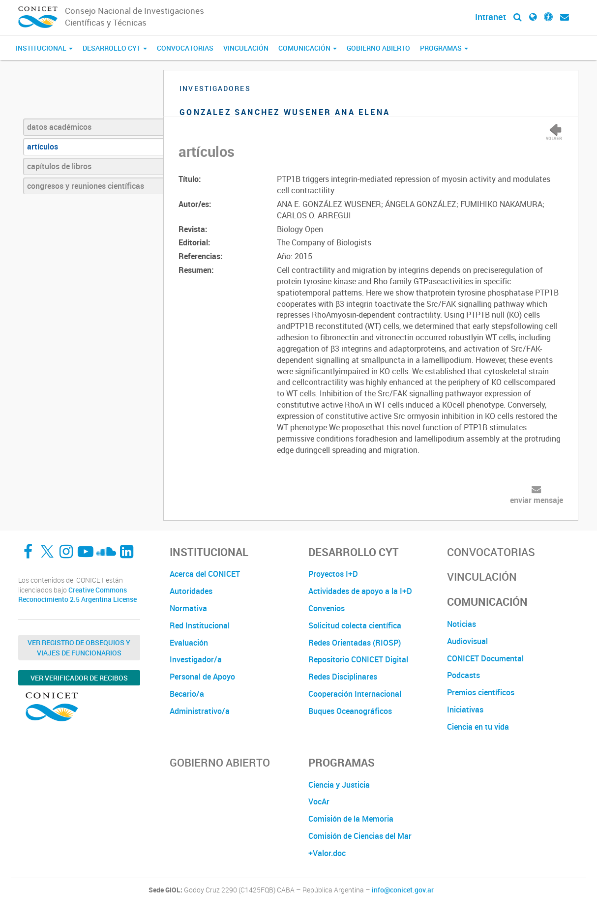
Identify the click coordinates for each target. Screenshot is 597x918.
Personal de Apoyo (202, 676)
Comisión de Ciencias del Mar (360, 835)
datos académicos (59, 126)
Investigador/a (196, 659)
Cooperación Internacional (354, 693)
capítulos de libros (59, 166)
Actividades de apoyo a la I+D (360, 591)
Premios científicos (480, 692)
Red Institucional (200, 625)
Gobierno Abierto (378, 48)
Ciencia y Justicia (339, 784)
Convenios (326, 608)
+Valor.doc (327, 853)
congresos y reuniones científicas (85, 185)
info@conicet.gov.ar (403, 890)
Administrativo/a (200, 711)
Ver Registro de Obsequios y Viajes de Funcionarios (79, 647)
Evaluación (189, 642)
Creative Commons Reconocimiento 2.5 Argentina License (77, 595)
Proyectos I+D (333, 573)
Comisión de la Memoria (350, 818)
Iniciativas (465, 709)
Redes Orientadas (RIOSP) (354, 642)
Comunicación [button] (307, 48)
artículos (42, 146)
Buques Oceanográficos (350, 711)
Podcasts (463, 675)
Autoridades (191, 591)
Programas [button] (444, 48)
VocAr (318, 801)
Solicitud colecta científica (354, 625)
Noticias (461, 624)
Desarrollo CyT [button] (115, 48)
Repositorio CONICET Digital (358, 659)
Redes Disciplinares (342, 676)
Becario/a (187, 693)
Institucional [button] (44, 48)
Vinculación (246, 48)
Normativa (188, 608)
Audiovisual (467, 641)
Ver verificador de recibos (79, 677)
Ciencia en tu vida (478, 726)
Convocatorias (185, 48)
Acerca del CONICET (205, 573)
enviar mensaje (536, 500)
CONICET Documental (485, 658)
